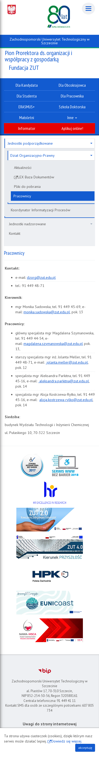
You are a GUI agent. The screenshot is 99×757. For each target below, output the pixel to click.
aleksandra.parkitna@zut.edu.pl (63, 381)
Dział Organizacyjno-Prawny (51, 155)
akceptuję (85, 748)
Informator (26, 128)
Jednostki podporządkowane (50, 143)
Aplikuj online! (72, 128)
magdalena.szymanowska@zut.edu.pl (53, 343)
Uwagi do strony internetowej (50, 723)
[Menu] (88, 8)
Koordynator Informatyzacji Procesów (40, 210)
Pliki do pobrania (27, 186)
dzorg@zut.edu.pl (41, 277)
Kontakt (14, 233)
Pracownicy (22, 196)
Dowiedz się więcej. (66, 741)
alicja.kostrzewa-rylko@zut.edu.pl (66, 399)
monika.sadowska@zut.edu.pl (46, 312)
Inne (72, 117)
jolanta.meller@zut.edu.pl (67, 362)
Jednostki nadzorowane (50, 224)
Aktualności (22, 167)
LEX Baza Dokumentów (36, 177)
